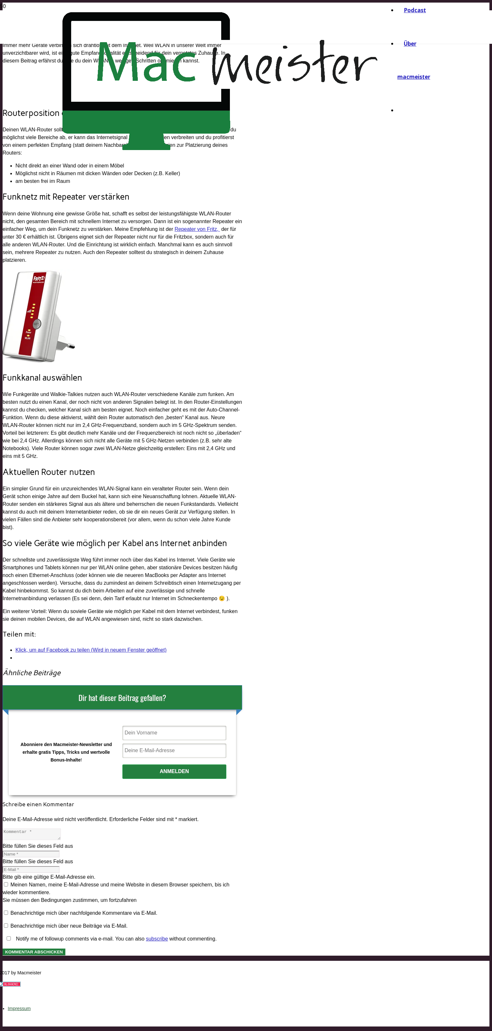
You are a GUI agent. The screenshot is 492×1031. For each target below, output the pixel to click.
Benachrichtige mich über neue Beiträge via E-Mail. (69, 928)
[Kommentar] (35, 835)
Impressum (19, 1010)
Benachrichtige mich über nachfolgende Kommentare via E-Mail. (83, 915)
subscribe (157, 940)
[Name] (31, 856)
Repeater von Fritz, (197, 229)
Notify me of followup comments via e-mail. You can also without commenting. (110, 940)
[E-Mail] (31, 871)
